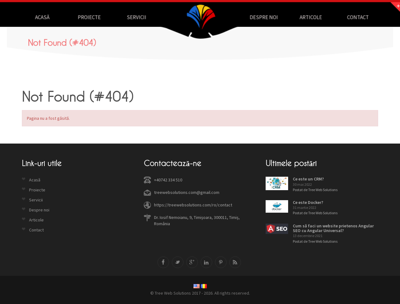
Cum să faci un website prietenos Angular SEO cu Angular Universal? (333, 228)
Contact (355, 17)
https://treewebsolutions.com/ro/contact (193, 205)
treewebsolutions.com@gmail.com (186, 192)
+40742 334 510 (168, 180)
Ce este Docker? (308, 202)
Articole (309, 17)
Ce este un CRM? (308, 179)
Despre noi (263, 17)
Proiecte (91, 17)
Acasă (45, 17)
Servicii (137, 17)
